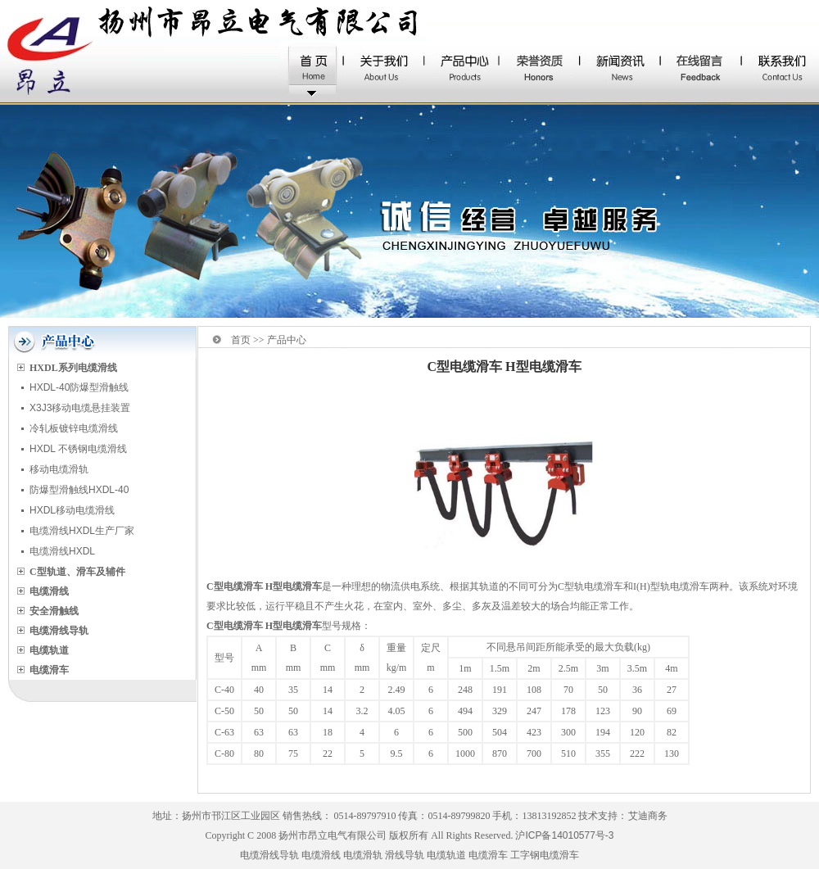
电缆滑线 (321, 855)
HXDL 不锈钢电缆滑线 (78, 449)
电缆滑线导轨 (269, 855)
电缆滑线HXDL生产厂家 (81, 530)
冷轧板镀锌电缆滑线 (73, 428)
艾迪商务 (647, 815)
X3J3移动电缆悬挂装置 (79, 408)
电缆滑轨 (362, 855)
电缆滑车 (488, 855)
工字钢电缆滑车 (544, 855)
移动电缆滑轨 (58, 469)
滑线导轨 (404, 855)
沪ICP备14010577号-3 (564, 835)
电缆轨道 (446, 855)
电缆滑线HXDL (62, 551)
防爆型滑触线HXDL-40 (79, 490)
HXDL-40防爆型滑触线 (79, 387)
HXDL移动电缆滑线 (72, 510)
